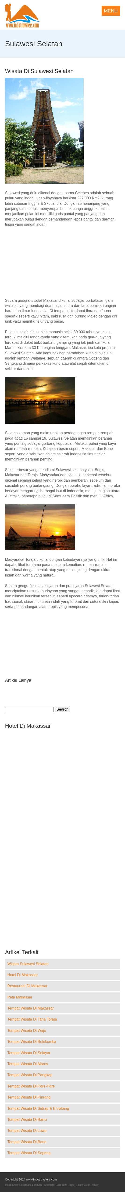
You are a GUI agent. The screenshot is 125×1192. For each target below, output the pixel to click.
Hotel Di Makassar (22, 975)
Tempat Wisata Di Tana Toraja (32, 1019)
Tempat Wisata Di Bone (26, 1142)
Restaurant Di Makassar (27, 986)
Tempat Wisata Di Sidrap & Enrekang (38, 1109)
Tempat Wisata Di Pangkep (29, 1075)
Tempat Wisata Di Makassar (30, 1008)
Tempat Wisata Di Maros (27, 1064)
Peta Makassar (19, 997)
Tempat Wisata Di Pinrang (28, 1097)
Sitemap (49, 1184)
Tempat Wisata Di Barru (27, 1120)
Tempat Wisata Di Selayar (28, 1053)
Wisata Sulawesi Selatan (27, 964)
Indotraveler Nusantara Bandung (23, 1184)
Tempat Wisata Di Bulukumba (31, 1042)
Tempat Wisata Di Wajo (26, 1031)
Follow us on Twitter (87, 1184)
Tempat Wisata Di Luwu (26, 1131)
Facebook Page (65, 1184)
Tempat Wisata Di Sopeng (28, 1153)
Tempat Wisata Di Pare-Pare (31, 1086)
